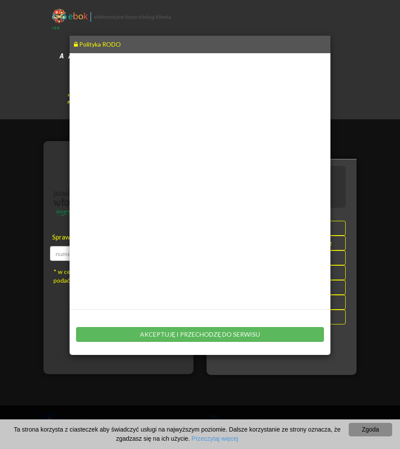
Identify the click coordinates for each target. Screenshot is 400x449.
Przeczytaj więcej (215, 438)
